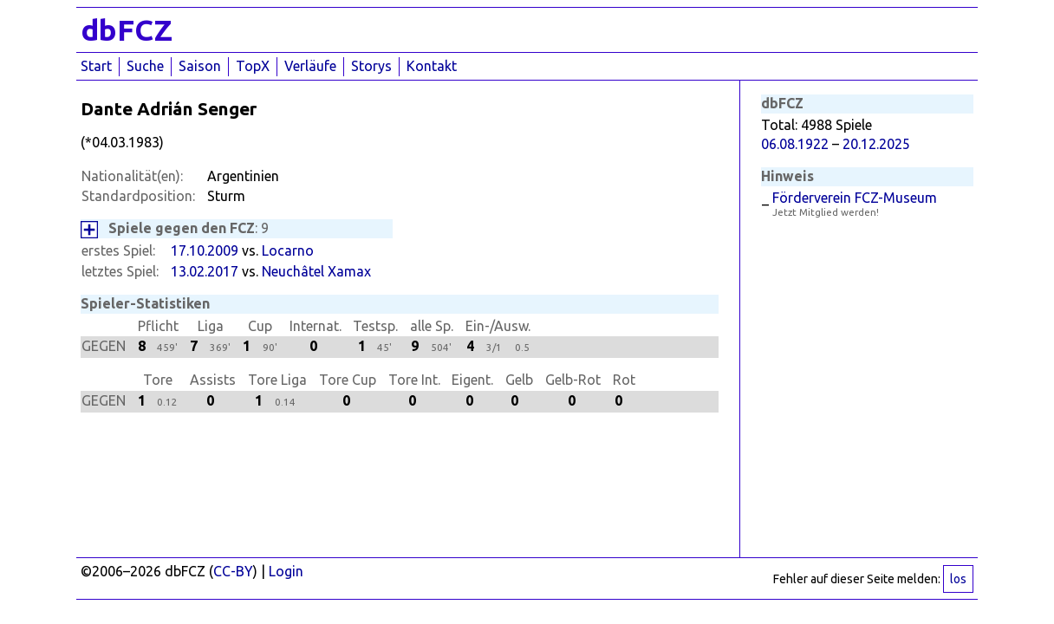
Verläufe (310, 66)
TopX (253, 66)
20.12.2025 (876, 144)
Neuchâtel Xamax (316, 271)
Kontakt (432, 66)
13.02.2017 (204, 271)
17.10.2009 (204, 250)
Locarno (288, 250)
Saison (200, 66)
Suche (145, 66)
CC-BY (233, 571)
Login (286, 571)
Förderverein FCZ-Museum (854, 197)
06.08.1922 (795, 144)
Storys (371, 66)
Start (96, 66)
